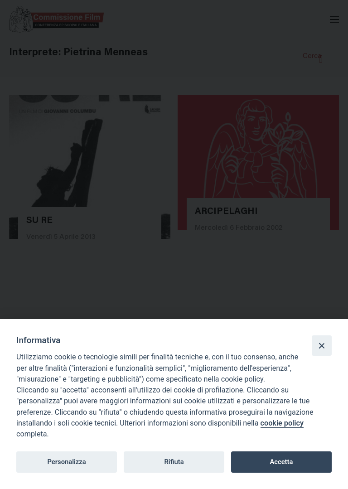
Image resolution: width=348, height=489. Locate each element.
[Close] (322, 345)
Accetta (281, 462)
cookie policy (282, 423)
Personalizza (66, 462)
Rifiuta (174, 462)
